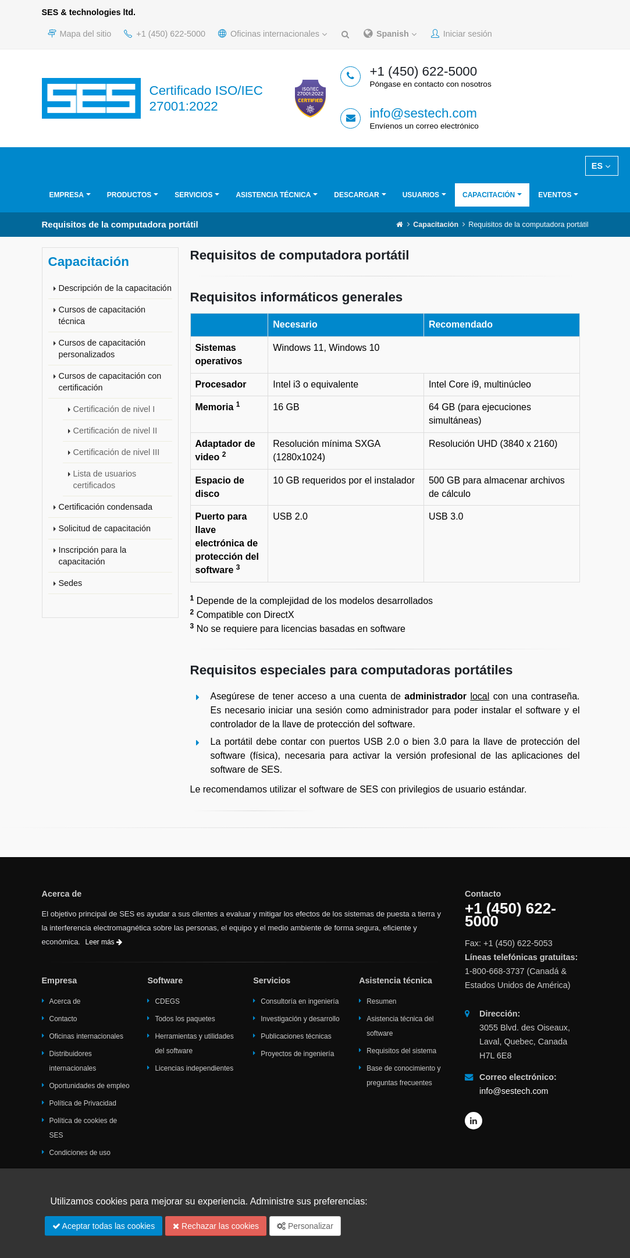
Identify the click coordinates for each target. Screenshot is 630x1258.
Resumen (381, 1001)
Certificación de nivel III (116, 452)
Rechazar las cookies (216, 1226)
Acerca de (65, 1001)
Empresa (66, 195)
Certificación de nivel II (115, 430)
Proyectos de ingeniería (297, 1054)
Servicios (193, 195)
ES (601, 165)
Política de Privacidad (82, 1103)
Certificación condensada (106, 506)
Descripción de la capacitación (115, 288)
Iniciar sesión (461, 33)
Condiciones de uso (80, 1153)
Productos (129, 195)
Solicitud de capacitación (105, 528)
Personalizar (305, 1226)
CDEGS (167, 1001)
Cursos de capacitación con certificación (110, 381)
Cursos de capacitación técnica (102, 315)
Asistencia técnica (273, 195)
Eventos (554, 195)
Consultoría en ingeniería (300, 1001)
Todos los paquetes (185, 1019)
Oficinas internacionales (272, 33)
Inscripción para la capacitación (93, 555)
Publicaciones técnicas (296, 1036)
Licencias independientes (194, 1068)
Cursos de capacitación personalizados (102, 348)
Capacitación (488, 195)
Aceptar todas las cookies (103, 1226)
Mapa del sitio (80, 33)
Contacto (63, 1019)
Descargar (356, 195)
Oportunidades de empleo (89, 1086)
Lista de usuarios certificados (105, 479)
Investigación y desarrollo (300, 1019)
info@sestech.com (423, 113)
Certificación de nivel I (114, 409)
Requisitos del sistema (401, 1051)
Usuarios (421, 195)
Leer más (104, 942)
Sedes (71, 583)
